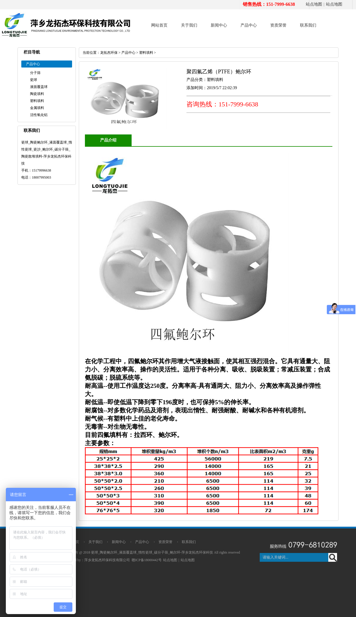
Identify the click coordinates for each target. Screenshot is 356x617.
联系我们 (308, 25)
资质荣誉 (278, 25)
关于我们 (189, 25)
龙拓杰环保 (109, 53)
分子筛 (35, 73)
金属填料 (37, 108)
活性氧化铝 (39, 115)
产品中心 (248, 25)
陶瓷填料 (37, 94)
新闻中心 (219, 25)
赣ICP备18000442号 (147, 560)
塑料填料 (37, 101)
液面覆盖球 (39, 87)
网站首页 (159, 25)
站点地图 (314, 4)
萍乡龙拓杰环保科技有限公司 (107, 560)
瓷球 (33, 80)
